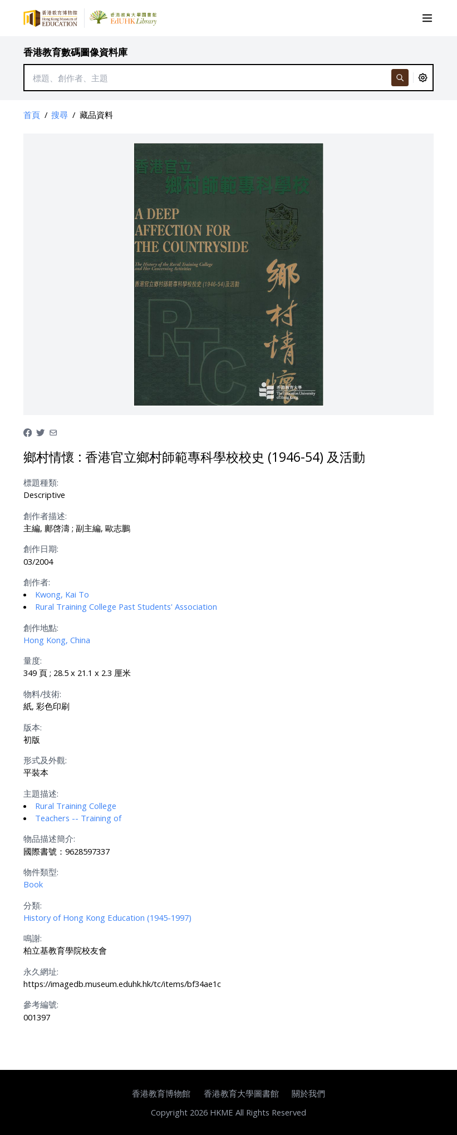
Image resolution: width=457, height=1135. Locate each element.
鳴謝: (32, 938)
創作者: (36, 582)
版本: (32, 727)
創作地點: (40, 627)
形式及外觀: (45, 760)
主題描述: (40, 793)
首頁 (31, 114)
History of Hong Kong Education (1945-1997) (107, 917)
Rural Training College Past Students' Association (126, 606)
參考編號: (40, 1004)
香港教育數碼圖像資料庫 (75, 52)
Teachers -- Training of (78, 817)
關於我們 (308, 1093)
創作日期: (40, 548)
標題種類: (40, 482)
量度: (32, 660)
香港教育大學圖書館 (241, 1093)
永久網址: (40, 971)
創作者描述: (45, 515)
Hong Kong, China (56, 639)
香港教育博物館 (161, 1093)
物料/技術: (42, 693)
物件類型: (40, 871)
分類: (32, 905)
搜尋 (59, 114)
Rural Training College (75, 805)
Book (33, 884)
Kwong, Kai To (62, 594)
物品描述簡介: (49, 838)
